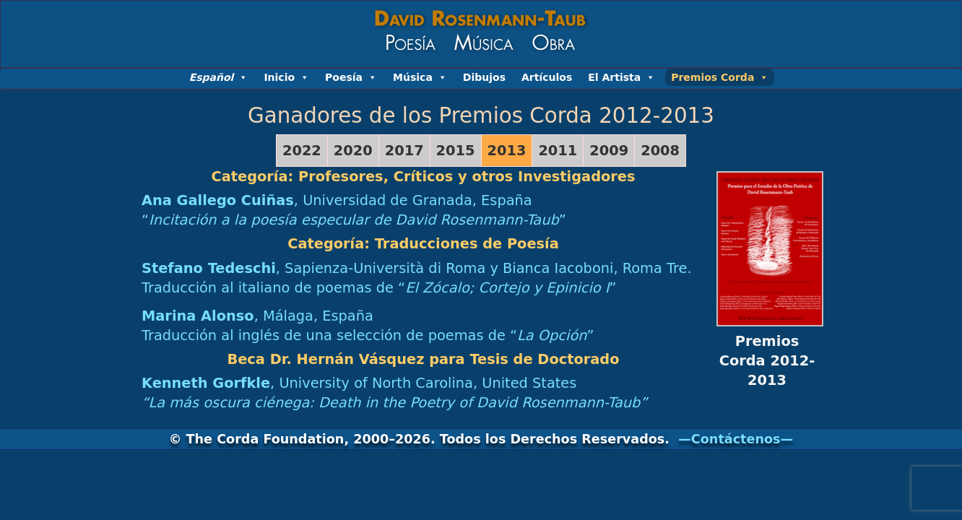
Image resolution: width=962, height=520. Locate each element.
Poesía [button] (351, 77)
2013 (507, 150)
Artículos (546, 77)
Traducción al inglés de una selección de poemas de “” (368, 335)
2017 (404, 150)
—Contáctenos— (735, 439)
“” (354, 220)
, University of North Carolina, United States (359, 383)
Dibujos (484, 77)
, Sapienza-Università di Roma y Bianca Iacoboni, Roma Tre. (417, 268)
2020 (353, 150)
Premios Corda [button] (719, 77)
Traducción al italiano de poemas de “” (379, 288)
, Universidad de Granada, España (337, 200)
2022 (301, 150)
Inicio (286, 77)
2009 (608, 150)
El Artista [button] (621, 77)
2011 (557, 150)
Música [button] (420, 77)
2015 (455, 150)
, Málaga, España (257, 316)
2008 (660, 150)
